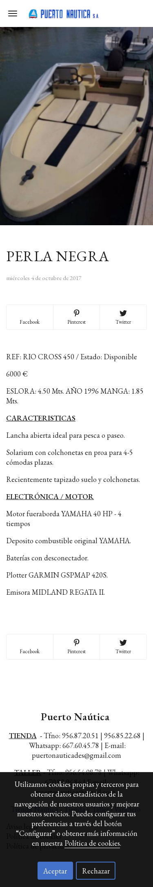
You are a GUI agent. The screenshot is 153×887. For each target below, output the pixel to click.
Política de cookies (92, 843)
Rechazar (96, 871)
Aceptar (55, 871)
